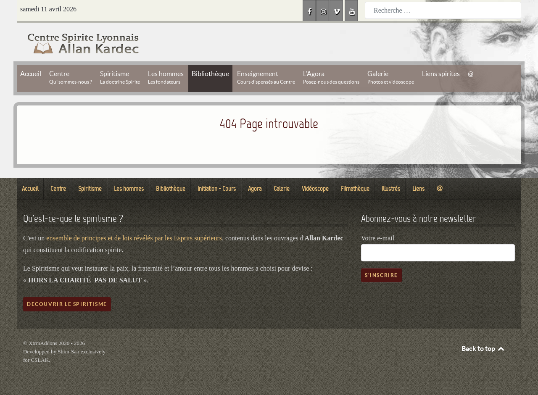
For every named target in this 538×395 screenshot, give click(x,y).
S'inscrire (381, 275)
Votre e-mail (377, 238)
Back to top (483, 348)
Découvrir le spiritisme (67, 304)
